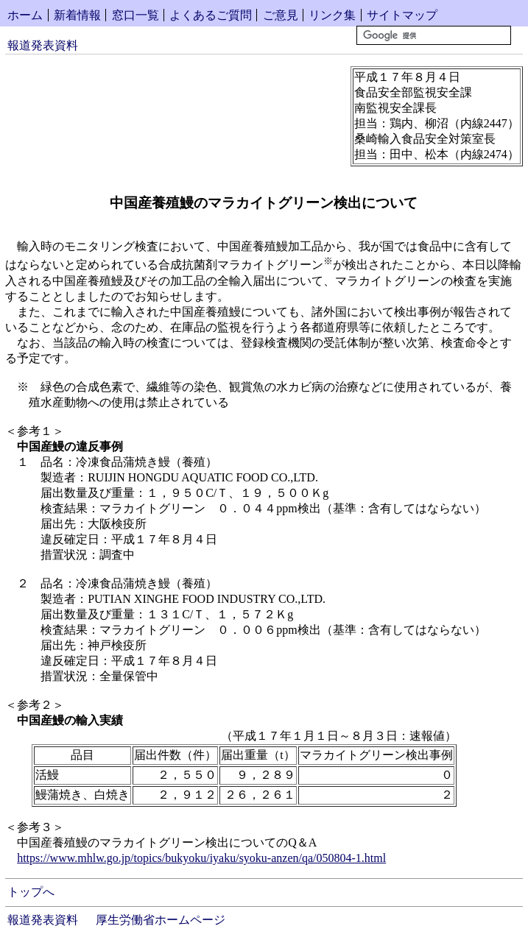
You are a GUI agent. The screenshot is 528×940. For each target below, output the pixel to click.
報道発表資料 (42, 45)
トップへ (30, 892)
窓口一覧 (135, 15)
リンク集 (332, 15)
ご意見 (280, 15)
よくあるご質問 (210, 15)
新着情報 (77, 15)
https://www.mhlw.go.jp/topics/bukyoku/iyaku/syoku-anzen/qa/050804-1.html (201, 858)
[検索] (433, 35)
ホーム (25, 15)
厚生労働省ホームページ (160, 920)
